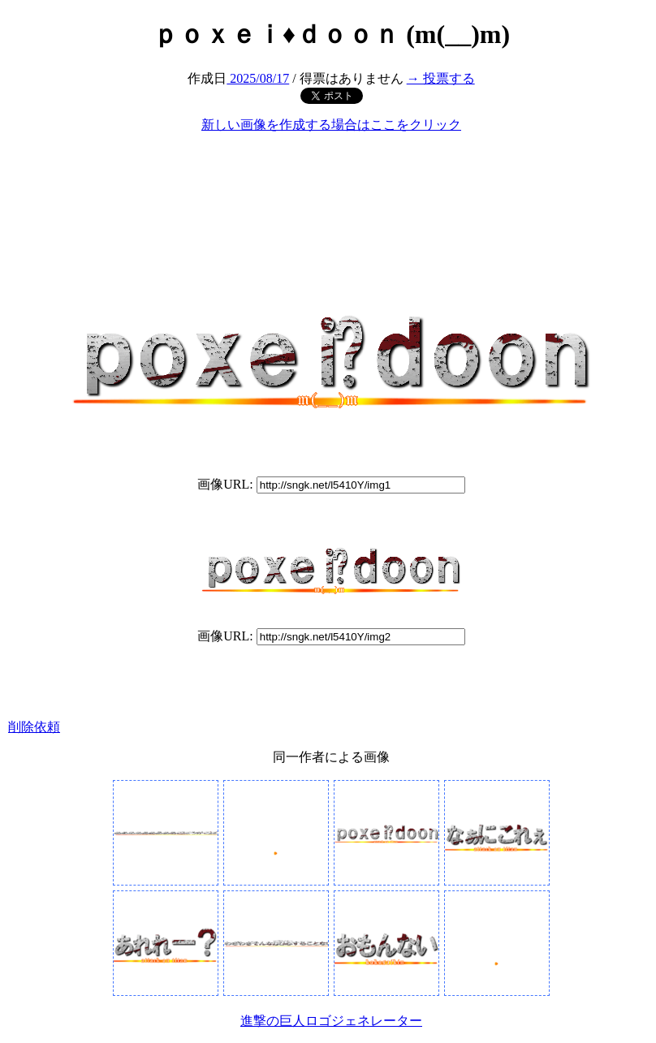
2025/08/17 (258, 78)
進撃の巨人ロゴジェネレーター (331, 1021)
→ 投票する (441, 78)
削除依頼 (34, 727)
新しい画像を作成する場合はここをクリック (331, 124)
